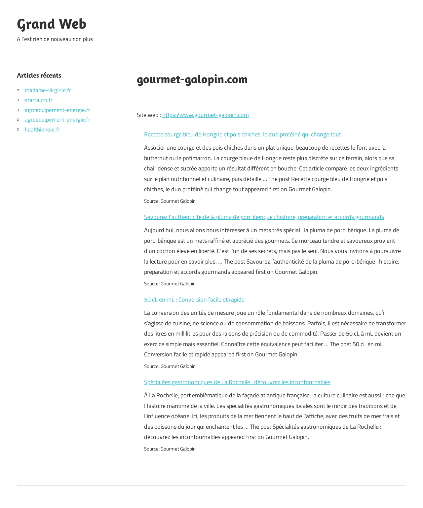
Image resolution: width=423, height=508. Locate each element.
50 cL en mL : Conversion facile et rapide (194, 299)
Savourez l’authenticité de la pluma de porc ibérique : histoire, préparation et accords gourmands (264, 216)
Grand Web (52, 23)
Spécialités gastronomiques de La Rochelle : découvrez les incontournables (237, 382)
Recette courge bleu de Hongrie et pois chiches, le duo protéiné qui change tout (242, 134)
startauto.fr (39, 100)
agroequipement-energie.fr (57, 110)
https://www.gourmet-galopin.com (205, 114)
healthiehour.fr (42, 129)
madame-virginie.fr (48, 90)
